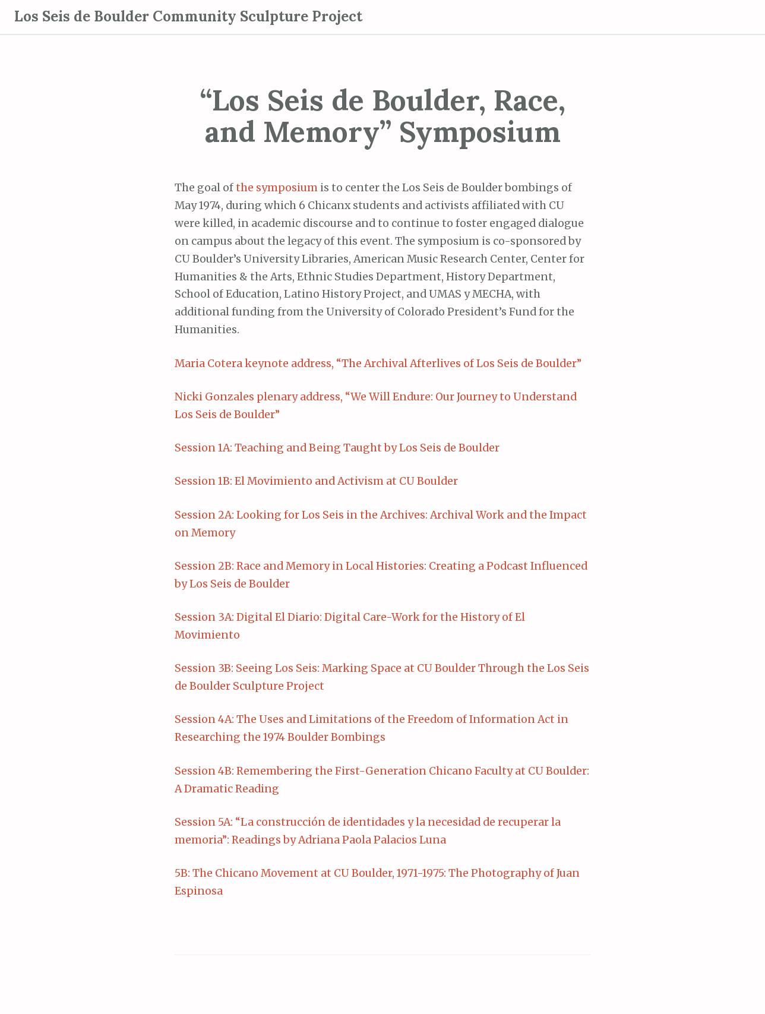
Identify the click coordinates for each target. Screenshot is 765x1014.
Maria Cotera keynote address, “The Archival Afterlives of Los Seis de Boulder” (378, 363)
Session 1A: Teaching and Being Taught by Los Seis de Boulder (337, 447)
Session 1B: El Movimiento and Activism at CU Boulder (316, 481)
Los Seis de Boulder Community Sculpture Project (188, 16)
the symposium (277, 187)
